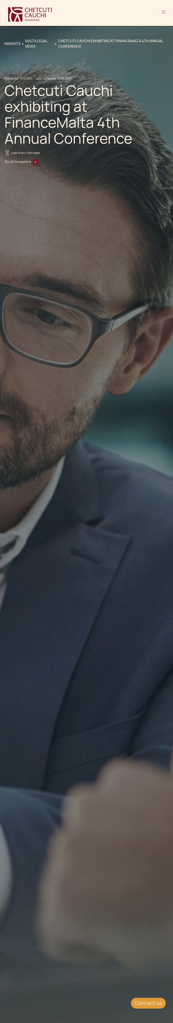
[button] (163, 14)
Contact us (148, 1003)
